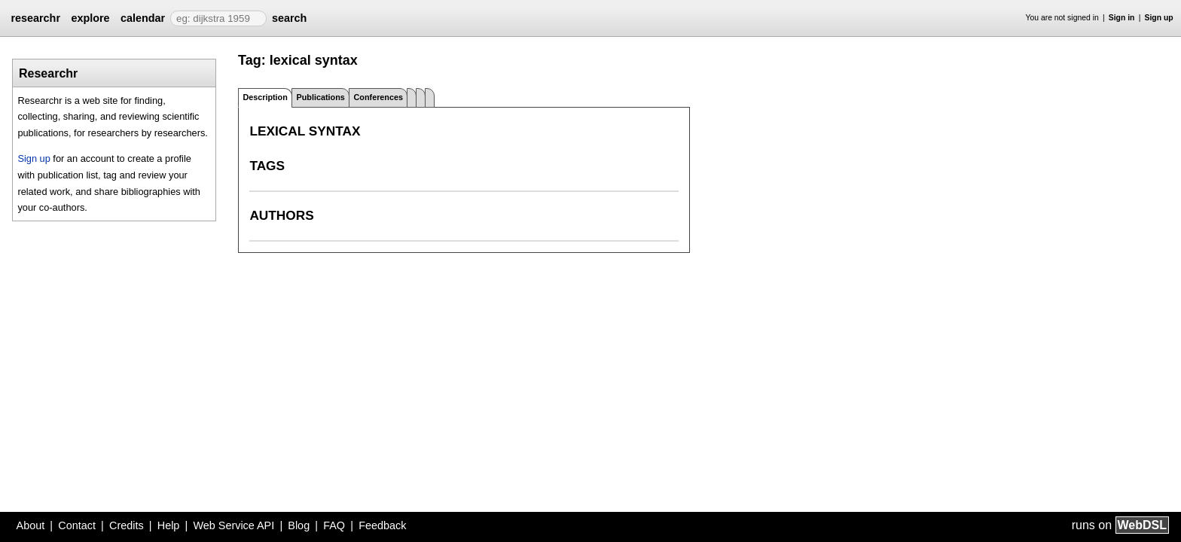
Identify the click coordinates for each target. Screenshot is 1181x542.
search (289, 18)
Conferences (378, 97)
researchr (35, 18)
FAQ (334, 525)
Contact (77, 525)
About (31, 525)
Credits (126, 525)
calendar (143, 18)
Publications (321, 97)
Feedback (382, 525)
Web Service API (233, 525)
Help (168, 525)
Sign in (1122, 18)
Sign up (1159, 18)
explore (90, 18)
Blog (299, 525)
